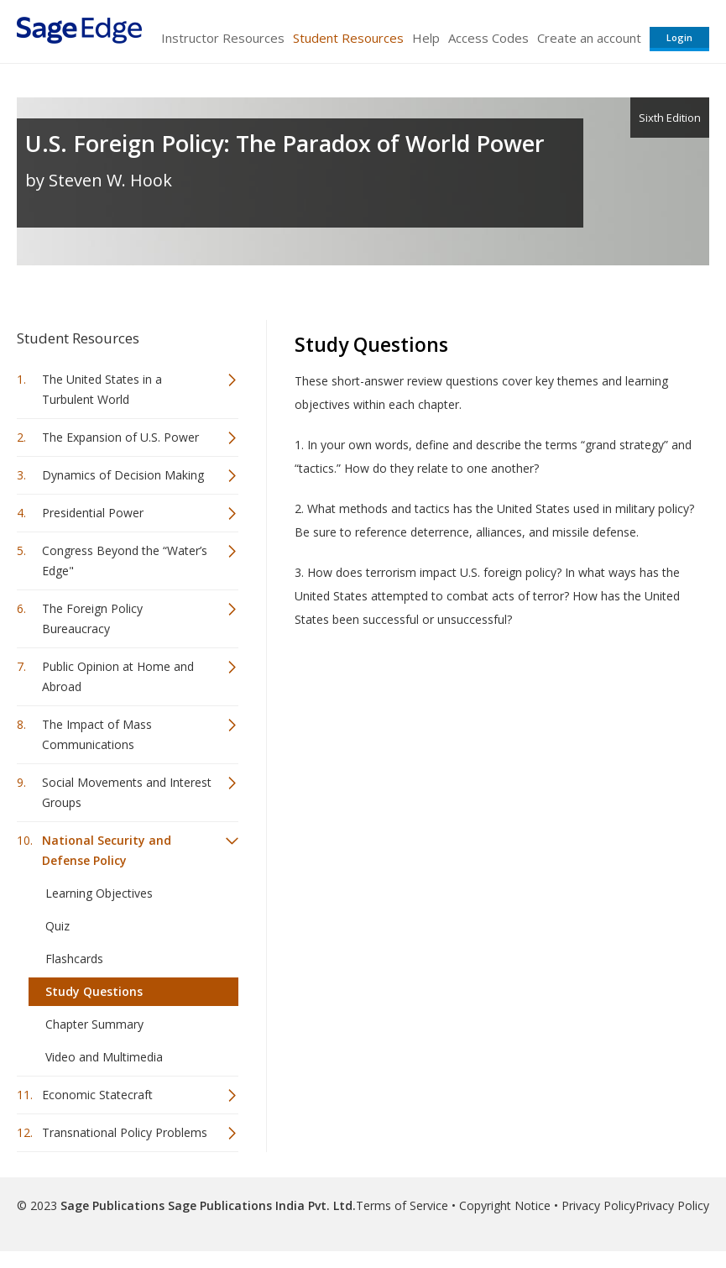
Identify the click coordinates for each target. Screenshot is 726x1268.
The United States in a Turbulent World (102, 389)
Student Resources (348, 37)
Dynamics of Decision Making (123, 475)
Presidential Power (93, 513)
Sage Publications (112, 1205)
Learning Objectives (99, 893)
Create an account (589, 37)
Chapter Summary (94, 1024)
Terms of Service (402, 1205)
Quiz (57, 926)
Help (426, 37)
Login (679, 37)
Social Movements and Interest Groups (127, 792)
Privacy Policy (598, 1205)
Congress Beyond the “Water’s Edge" (124, 560)
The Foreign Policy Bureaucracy (92, 618)
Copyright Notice (505, 1205)
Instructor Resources (223, 37)
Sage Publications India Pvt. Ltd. (260, 1205)
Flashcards (74, 959)
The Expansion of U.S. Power (120, 437)
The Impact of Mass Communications (97, 734)
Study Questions (94, 991)
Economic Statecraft (97, 1095)
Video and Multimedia (104, 1057)
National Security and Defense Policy (106, 850)
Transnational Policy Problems (124, 1132)
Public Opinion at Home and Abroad (118, 676)
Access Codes (488, 37)
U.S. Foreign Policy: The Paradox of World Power (285, 143)
